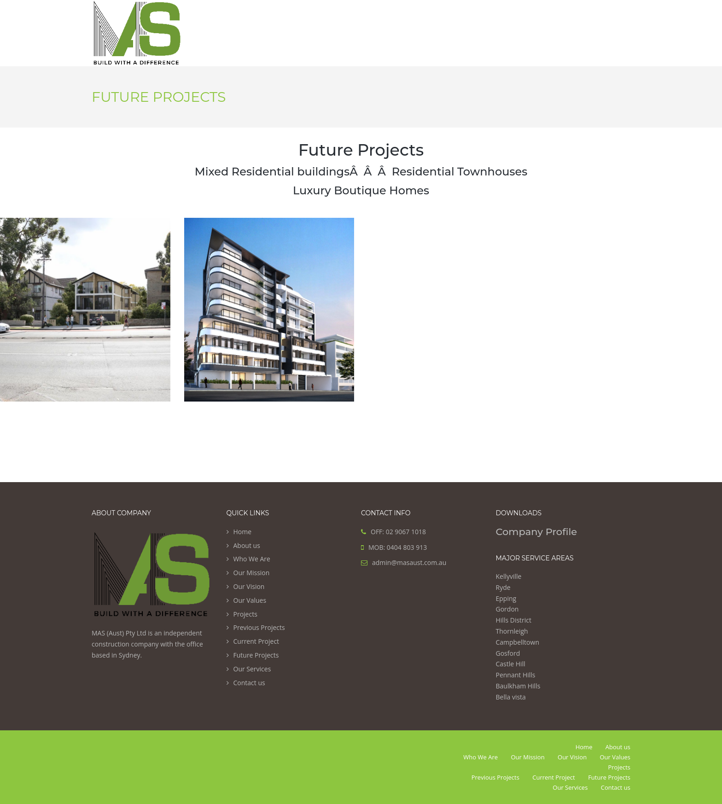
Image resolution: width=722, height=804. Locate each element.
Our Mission (251, 572)
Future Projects (256, 655)
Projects (245, 614)
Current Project (256, 641)
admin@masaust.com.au (409, 562)
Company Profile (536, 531)
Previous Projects (259, 627)
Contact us (249, 682)
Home (242, 531)
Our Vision (249, 586)
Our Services (252, 668)
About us (246, 545)
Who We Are (251, 558)
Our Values (250, 600)
